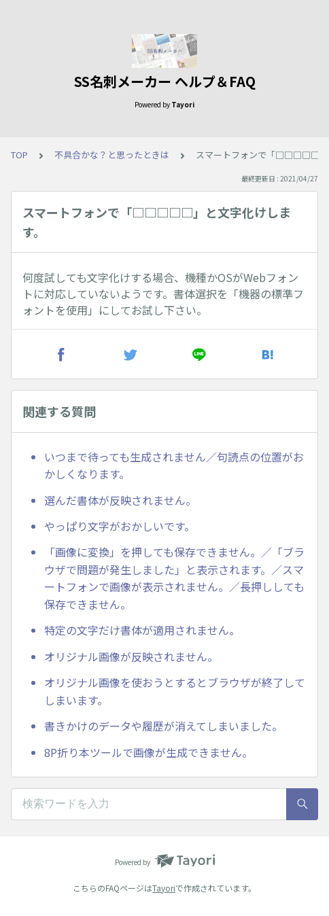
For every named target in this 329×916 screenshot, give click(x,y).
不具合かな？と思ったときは (111, 154)
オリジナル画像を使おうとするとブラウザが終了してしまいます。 (174, 691)
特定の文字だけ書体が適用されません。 (142, 630)
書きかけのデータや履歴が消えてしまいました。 (163, 726)
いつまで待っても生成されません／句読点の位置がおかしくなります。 (174, 465)
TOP (19, 154)
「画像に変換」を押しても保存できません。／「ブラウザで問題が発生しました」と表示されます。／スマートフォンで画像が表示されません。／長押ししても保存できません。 (174, 578)
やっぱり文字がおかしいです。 (119, 526)
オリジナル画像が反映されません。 (131, 656)
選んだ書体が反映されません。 (120, 500)
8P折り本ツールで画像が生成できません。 (148, 752)
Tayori (163, 888)
